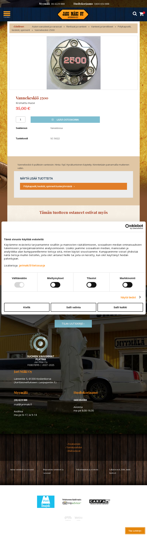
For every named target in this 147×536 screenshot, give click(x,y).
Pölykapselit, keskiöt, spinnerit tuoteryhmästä (47, 186)
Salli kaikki (120, 307)
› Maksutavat (73, 450)
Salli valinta (73, 307)
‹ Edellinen (18, 26)
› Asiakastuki (73, 443)
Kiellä (26, 307)
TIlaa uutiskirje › (73, 323)
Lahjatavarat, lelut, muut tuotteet (119, 471)
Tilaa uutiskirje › (135, 531)
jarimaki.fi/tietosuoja (32, 265)
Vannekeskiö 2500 (45, 30)
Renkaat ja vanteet (76, 26)
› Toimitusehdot (73, 447)
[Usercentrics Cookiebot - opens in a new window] (128, 226)
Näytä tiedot (128, 297)
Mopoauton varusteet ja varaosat (53, 471)
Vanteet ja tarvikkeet (102, 26)
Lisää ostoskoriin (65, 119)
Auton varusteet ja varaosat (47, 26)
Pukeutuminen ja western (87, 469)
